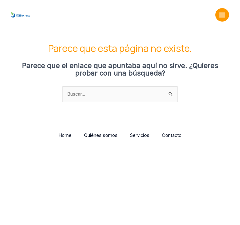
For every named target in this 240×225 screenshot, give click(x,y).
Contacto (172, 135)
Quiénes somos (101, 135)
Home (65, 135)
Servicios (139, 135)
